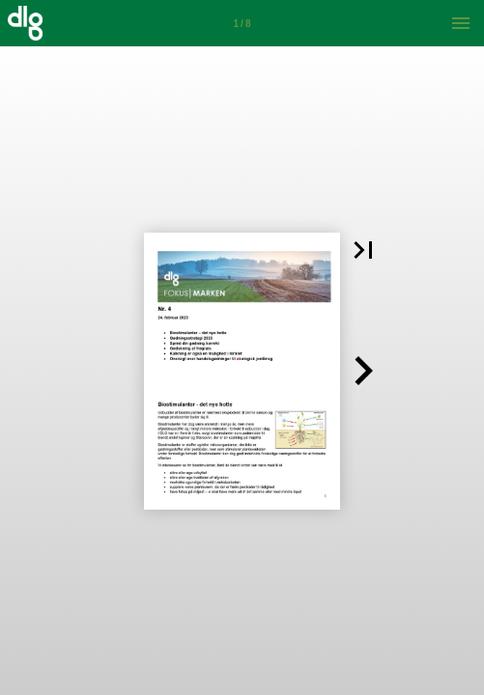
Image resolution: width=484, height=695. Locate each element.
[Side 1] (242, 23)
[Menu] (461, 23)
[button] (363, 250)
